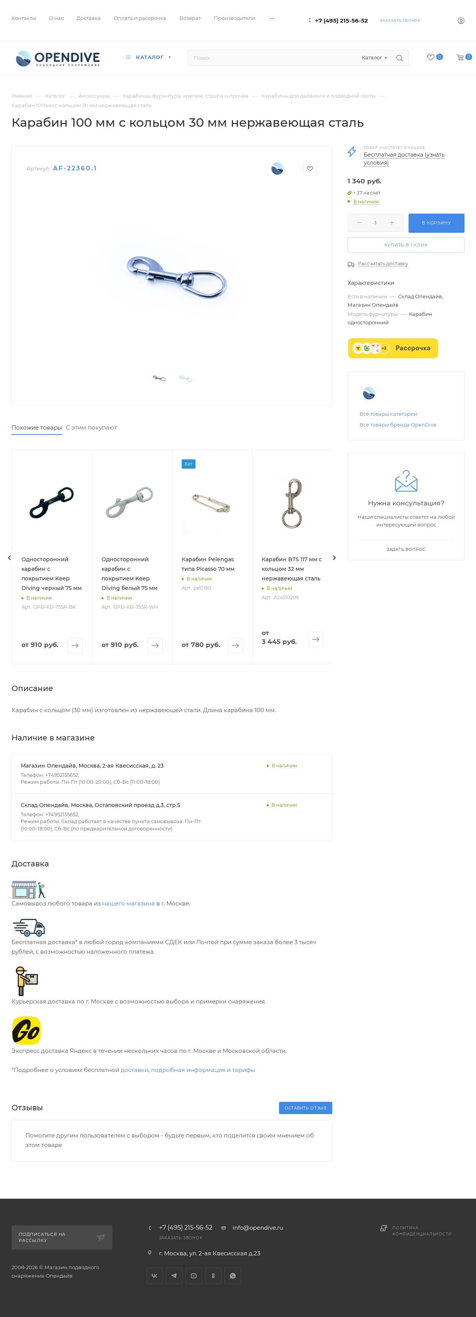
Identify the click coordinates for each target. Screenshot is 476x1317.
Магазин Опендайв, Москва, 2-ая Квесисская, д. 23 (92, 765)
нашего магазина (128, 903)
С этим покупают (91, 427)
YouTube (193, 1276)
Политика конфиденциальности (421, 1231)
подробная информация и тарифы (203, 1070)
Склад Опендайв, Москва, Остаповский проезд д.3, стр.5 (100, 805)
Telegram (174, 1276)
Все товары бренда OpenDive (398, 425)
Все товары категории (388, 414)
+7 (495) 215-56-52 (341, 20)
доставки (134, 1070)
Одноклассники (213, 1276)
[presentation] (9, 557)
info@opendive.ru (258, 1227)
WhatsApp (233, 1276)
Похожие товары (36, 427)
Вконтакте (154, 1276)
